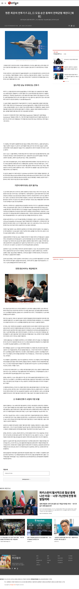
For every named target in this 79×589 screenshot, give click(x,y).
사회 (37, 558)
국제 (48, 558)
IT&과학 (49, 560)
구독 (65, 54)
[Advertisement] (23, 132)
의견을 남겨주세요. (9, 473)
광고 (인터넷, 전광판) (13, 579)
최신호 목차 (60, 558)
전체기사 (38, 564)
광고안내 (70, 560)
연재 (59, 556)
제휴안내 (20, 579)
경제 (48, 556)
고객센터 (24, 579)
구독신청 (70, 558)
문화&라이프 (39, 560)
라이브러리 (60, 560)
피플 (48, 562)
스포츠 (37, 562)
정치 (37, 556)
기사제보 (70, 556)
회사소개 (6, 579)
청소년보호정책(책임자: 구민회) (45, 579)
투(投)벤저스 (57, 54)
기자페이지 (60, 562)
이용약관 (28, 579)
